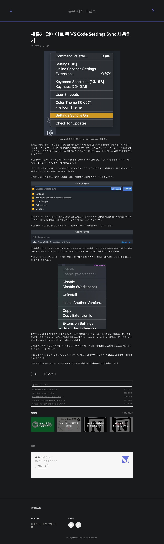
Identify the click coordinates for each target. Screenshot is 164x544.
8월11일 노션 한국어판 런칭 (42, 393)
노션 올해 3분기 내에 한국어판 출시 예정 (46, 397)
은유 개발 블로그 (44, 457)
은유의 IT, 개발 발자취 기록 (46, 461)
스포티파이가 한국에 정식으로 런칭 (44, 389)
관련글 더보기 (127, 413)
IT (33, 385)
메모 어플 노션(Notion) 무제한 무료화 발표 (47, 400)
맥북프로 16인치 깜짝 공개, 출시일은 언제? (47, 404)
